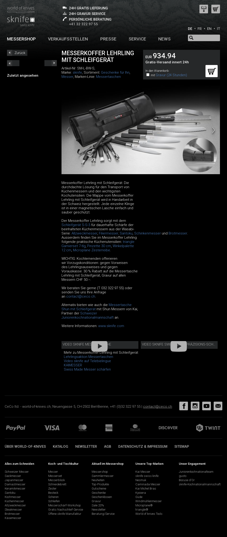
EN (209, 29)
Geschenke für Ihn (115, 72)
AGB (107, 446)
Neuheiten (98, 480)
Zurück (19, 53)
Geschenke (99, 492)
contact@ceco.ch (80, 296)
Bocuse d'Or (187, 480)
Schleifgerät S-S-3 (75, 225)
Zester (52, 488)
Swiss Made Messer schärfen (87, 369)
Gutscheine (99, 488)
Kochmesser (13, 497)
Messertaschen (108, 77)
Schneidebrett (57, 484)
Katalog (60, 446)
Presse (108, 39)
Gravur (96, 501)
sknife (77, 72)
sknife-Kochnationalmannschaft (200, 484)
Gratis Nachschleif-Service (65, 509)
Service (137, 39)
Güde (138, 497)
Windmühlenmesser (148, 501)
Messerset (55, 476)
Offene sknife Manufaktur (64, 513)
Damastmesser (15, 484)
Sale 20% (98, 505)
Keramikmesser (15, 488)
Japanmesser (14, 480)
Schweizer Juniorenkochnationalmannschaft (87, 315)
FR (200, 29)
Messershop (21, 39)
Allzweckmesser (84, 233)
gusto (182, 476)
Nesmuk (140, 480)
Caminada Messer (147, 484)
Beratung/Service (103, 513)
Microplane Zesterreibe (91, 250)
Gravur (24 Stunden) (171, 75)
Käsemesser (13, 518)
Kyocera (140, 492)
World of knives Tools (148, 513)
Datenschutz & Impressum (142, 446)
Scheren (53, 497)
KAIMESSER (73, 365)
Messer (67, 77)
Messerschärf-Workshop (64, 505)
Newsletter (86, 446)
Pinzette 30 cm (99, 246)
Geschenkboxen (102, 497)
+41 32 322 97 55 (83, 24)
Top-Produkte (100, 484)
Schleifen (54, 501)
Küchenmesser (14, 501)
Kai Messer (142, 471)
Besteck (53, 492)
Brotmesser (178, 233)
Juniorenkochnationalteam (196, 471)
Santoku (126, 233)
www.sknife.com (111, 326)
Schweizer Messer (17, 471)
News (164, 39)
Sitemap (181, 446)
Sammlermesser (103, 476)
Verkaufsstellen (68, 39)
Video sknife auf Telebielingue (87, 361)
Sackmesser (13, 476)
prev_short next (50, 63)
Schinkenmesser (147, 233)
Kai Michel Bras (145, 488)
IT (218, 29)
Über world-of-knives (25, 446)
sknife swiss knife (147, 476)
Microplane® (144, 505)
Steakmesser (13, 509)
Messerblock (56, 480)
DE (190, 29)
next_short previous (13, 63)
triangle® (141, 509)
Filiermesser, (109, 233)
